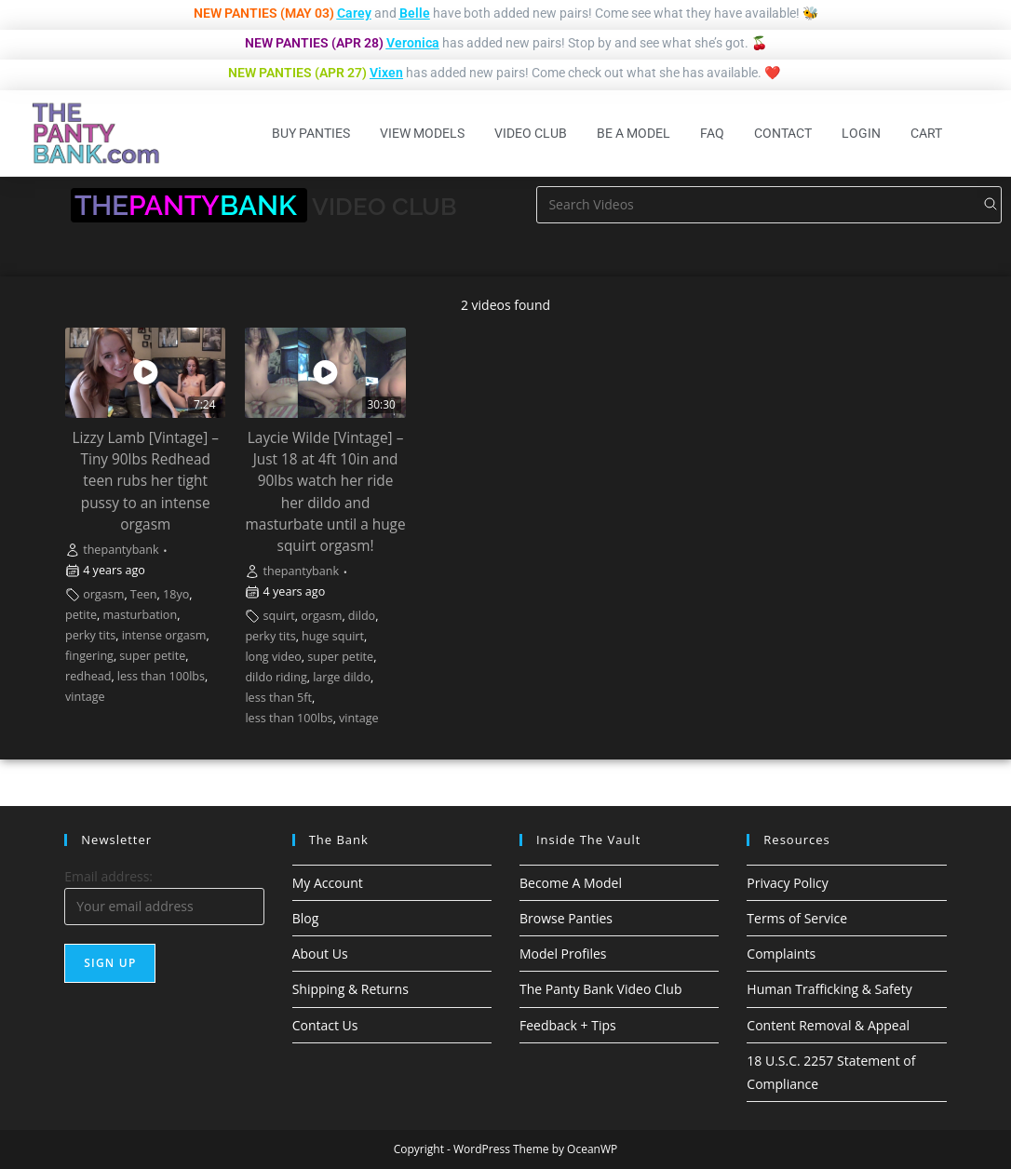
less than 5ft (278, 697)
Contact (783, 133)
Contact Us (325, 1025)
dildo (361, 616)
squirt (279, 616)
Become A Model (570, 883)
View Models (422, 133)
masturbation (139, 615)
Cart (926, 133)
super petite (152, 656)
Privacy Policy (787, 883)
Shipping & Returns (350, 989)
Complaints (781, 953)
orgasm (103, 594)
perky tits (90, 635)
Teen (143, 594)
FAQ (712, 133)
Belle (414, 13)
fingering (89, 656)
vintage (85, 697)
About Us (320, 953)
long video (273, 657)
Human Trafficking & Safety (829, 989)
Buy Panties (311, 133)
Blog (305, 918)
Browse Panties (566, 918)
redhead (88, 676)
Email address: (108, 876)
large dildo (342, 677)
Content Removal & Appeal (828, 1025)
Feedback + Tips (567, 1025)
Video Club (530, 133)
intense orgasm (164, 635)
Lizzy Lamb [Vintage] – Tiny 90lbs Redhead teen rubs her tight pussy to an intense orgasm (145, 480)
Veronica (412, 42)
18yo (176, 594)
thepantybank (121, 550)
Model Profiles (563, 953)
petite (81, 615)
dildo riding (275, 677)
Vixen (386, 72)
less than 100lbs (161, 676)
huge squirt (333, 636)
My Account (327, 883)
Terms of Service (797, 918)
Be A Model (633, 133)
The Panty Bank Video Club (600, 989)
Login (861, 133)
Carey (354, 13)
